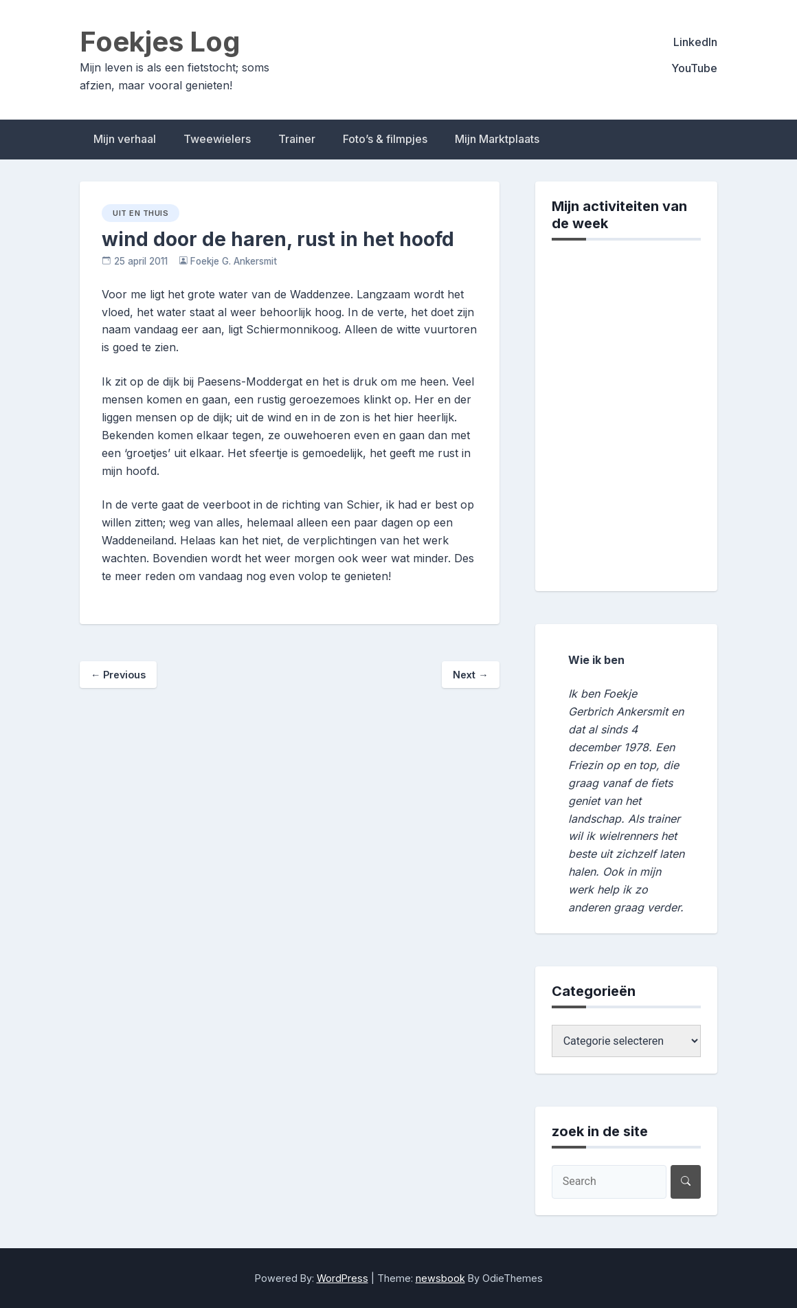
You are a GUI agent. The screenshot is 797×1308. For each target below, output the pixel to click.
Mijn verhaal (124, 139)
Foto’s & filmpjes (385, 139)
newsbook (440, 1278)
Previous (118, 674)
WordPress (342, 1278)
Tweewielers (217, 139)
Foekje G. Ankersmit (233, 261)
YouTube (694, 68)
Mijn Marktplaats (497, 139)
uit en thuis (140, 213)
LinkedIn (695, 42)
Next (470, 674)
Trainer (296, 139)
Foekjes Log (160, 41)
